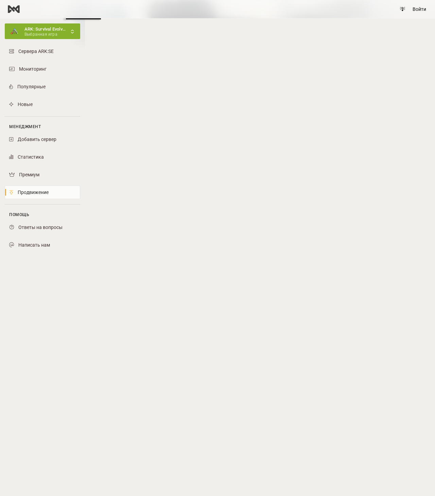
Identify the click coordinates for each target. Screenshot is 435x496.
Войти (419, 9)
